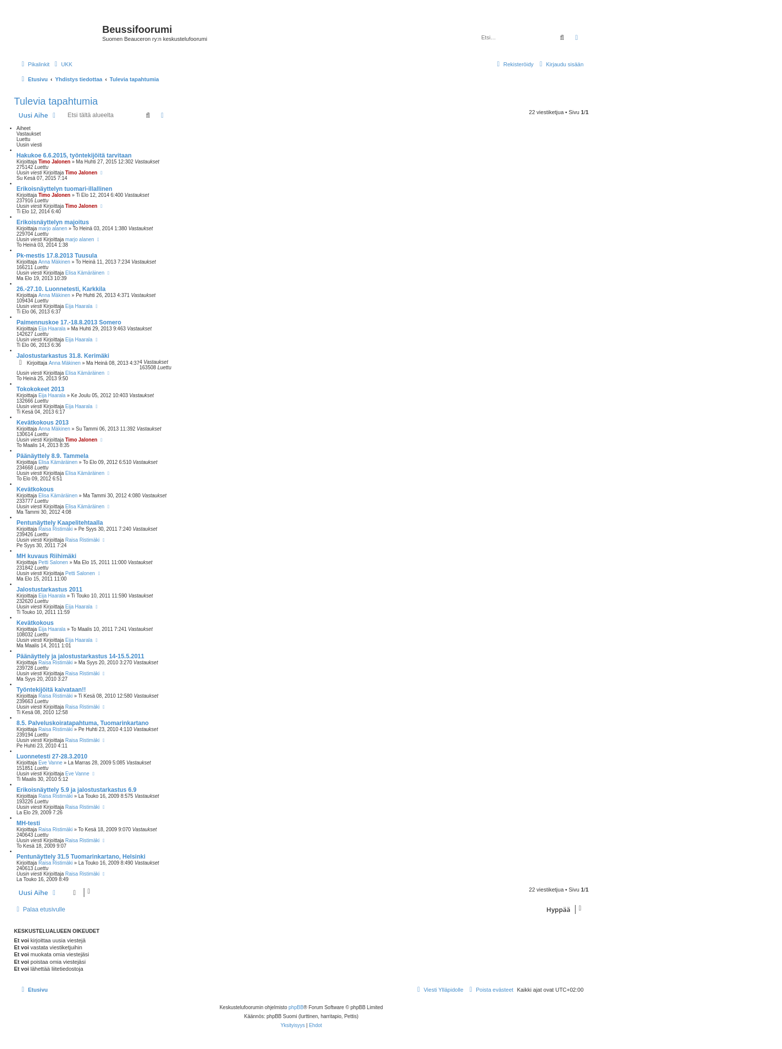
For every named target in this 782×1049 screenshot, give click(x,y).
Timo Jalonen (54, 161)
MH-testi (28, 823)
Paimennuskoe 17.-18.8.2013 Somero (68, 322)
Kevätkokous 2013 (42, 422)
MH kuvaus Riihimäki (46, 556)
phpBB (296, 1007)
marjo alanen (52, 228)
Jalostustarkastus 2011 (49, 589)
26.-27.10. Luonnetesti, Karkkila (61, 289)
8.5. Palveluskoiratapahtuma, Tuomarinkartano (82, 723)
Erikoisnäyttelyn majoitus (52, 222)
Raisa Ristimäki (55, 529)
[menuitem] (62, 64)
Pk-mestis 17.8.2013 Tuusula (56, 255)
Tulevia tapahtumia (56, 101)
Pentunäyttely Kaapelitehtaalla (59, 522)
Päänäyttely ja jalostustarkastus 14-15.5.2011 (80, 656)
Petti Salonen (53, 562)
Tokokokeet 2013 (40, 389)
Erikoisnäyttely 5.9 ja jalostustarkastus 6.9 (76, 789)
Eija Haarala (78, 306)
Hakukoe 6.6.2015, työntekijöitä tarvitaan (74, 155)
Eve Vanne (50, 762)
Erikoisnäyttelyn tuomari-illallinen (64, 188)
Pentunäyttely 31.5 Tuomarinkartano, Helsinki (81, 856)
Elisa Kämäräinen (84, 273)
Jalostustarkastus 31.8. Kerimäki (62, 355)
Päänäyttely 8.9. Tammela (52, 455)
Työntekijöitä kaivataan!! (51, 689)
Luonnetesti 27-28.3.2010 (51, 756)
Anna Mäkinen (54, 262)
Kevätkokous (35, 489)
